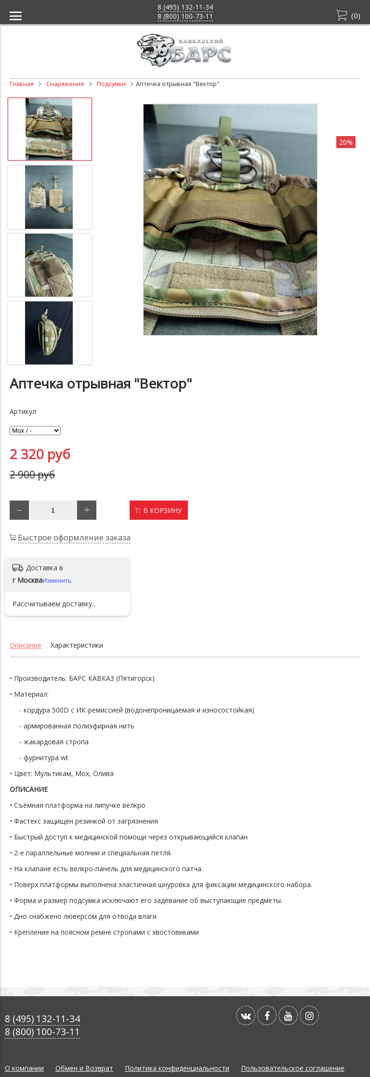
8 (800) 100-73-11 (185, 16)
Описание (25, 645)
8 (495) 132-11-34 (185, 7)
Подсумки (111, 84)
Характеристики (77, 645)
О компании (24, 1068)
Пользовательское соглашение (292, 1068)
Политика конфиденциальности (177, 1068)
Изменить (56, 580)
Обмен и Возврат (84, 1068)
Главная (22, 84)
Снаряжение (65, 84)
